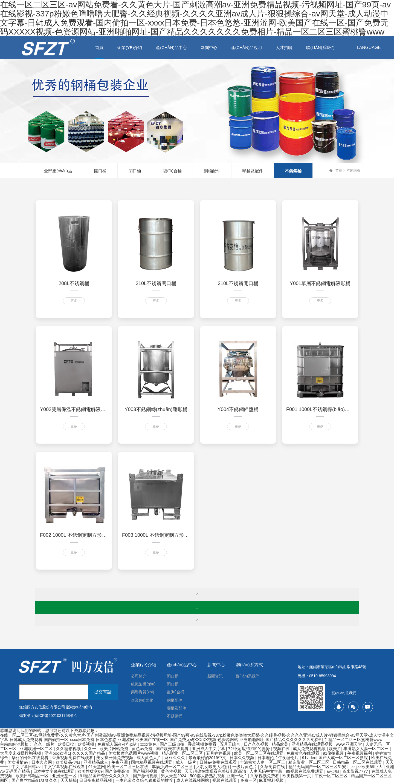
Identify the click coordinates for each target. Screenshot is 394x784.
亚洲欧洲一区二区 (37, 750)
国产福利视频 (145, 772)
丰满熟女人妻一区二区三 (366, 750)
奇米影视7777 (355, 772)
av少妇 (333, 772)
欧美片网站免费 (114, 750)
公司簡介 (138, 676)
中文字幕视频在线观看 (65, 768)
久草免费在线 (273, 768)
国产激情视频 (146, 777)
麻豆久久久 (175, 759)
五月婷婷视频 (219, 754)
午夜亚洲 (120, 763)
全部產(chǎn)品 (58, 170)
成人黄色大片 (149, 759)
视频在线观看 (225, 781)
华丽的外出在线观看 (30, 759)
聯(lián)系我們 (247, 676)
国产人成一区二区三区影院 (343, 759)
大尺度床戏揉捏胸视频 (21, 754)
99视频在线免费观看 (305, 772)
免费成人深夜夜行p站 (117, 745)
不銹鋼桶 (293, 170)
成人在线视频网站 (193, 781)
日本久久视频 (242, 759)
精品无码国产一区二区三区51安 (317, 768)
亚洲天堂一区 (65, 777)
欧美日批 (66, 745)
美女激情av (18, 763)
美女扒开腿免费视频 (115, 759)
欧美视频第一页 (297, 777)
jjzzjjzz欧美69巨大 (367, 768)
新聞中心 (216, 665)
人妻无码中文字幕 (266, 772)
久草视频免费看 (265, 777)
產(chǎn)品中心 (182, 665)
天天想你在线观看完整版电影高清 (216, 772)
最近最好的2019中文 (208, 759)
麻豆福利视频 (272, 781)
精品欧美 (280, 745)
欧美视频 (86, 745)
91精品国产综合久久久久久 (105, 777)
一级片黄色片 (245, 768)
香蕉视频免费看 (203, 745)
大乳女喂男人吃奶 (213, 768)
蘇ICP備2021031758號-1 (55, 716)
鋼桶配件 (212, 170)
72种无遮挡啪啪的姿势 (249, 750)
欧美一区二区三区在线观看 (259, 754)
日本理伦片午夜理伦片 (278, 759)
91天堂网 (96, 768)
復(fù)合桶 (172, 170)
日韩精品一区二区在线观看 (358, 763)
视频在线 (282, 750)
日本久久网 (42, 763)
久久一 (90, 750)
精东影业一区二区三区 (183, 754)
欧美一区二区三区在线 (128, 768)
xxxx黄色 (149, 745)
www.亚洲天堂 (349, 745)
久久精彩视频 (69, 750)
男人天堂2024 (174, 777)
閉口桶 (135, 170)
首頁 (338, 171)
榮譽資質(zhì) (142, 693)
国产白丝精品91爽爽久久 (34, 781)
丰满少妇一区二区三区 (173, 768)
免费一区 (248, 781)
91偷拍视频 (334, 754)
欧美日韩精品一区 (33, 777)
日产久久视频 (257, 745)
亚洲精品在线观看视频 (312, 745)
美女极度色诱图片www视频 (134, 754)
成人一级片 (186, 763)
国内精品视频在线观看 (152, 763)
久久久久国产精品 (89, 754)
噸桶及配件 (252, 170)
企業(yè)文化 (142, 701)
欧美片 (335, 750)
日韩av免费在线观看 (218, 763)
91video (309, 759)
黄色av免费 (142, 750)
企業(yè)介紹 (143, 665)
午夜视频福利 (360, 754)
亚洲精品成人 (96, 763)
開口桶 (100, 170)
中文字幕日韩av (26, 768)
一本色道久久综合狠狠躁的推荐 (144, 781)
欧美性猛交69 (90, 772)
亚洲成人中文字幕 (209, 750)
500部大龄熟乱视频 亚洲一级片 (219, 777)
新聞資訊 (215, 676)
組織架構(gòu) (143, 684)
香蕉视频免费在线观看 (73, 759)
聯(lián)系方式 (249, 665)
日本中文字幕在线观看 (54, 772)
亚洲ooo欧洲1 (57, 754)
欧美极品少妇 (68, 763)
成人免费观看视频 (310, 750)
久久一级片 (45, 745)
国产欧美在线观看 (173, 750)
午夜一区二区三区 (332, 777)
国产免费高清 (118, 772)
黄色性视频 (171, 772)
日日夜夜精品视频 (96, 781)
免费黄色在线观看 (303, 754)
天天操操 (68, 781)
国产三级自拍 (173, 745)
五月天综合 (230, 745)
